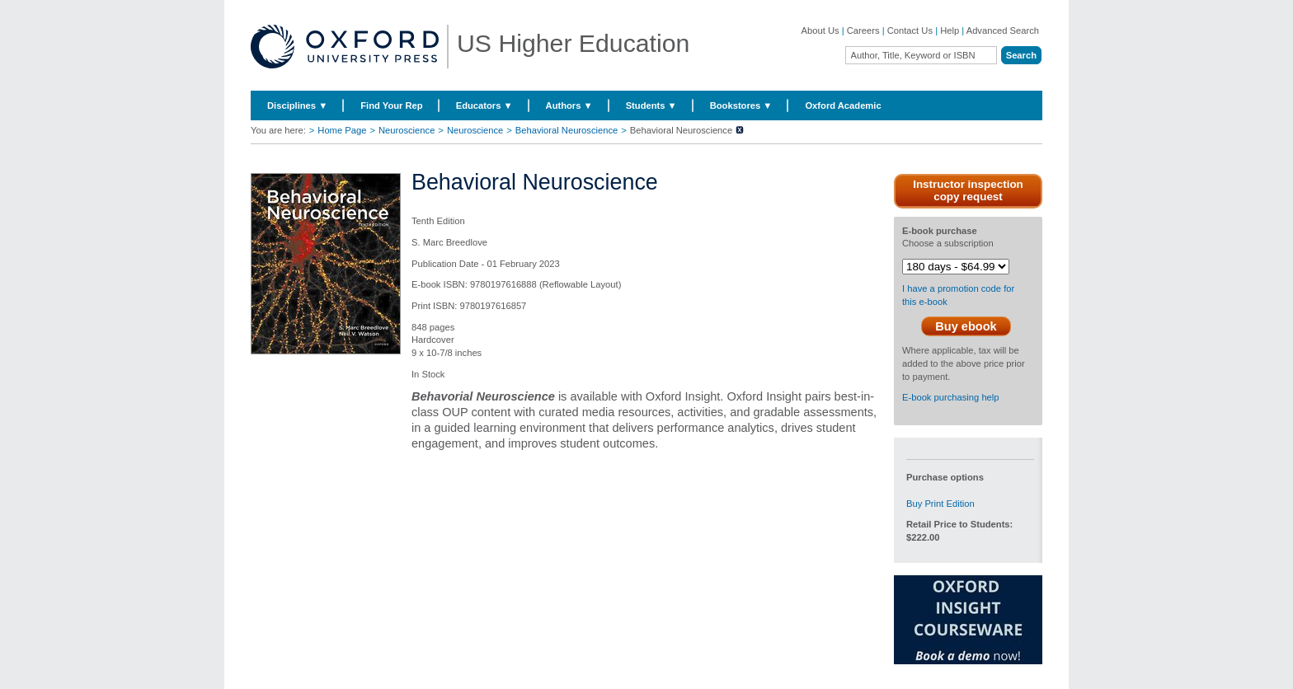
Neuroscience (406, 130)
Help (949, 30)
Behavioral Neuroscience (566, 130)
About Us (820, 30)
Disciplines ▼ (297, 105)
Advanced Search (1002, 30)
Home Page (341, 130)
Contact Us (910, 30)
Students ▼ (651, 105)
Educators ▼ (484, 105)
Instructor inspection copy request (968, 190)
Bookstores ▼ (741, 105)
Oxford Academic (843, 105)
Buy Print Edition (940, 504)
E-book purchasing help (950, 397)
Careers (863, 30)
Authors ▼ (569, 105)
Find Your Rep (391, 105)
